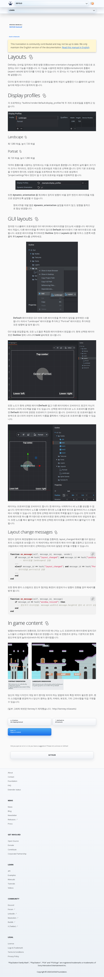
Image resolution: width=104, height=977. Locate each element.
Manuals (11, 879)
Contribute (12, 849)
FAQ (9, 785)
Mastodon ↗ (13, 918)
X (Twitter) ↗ (13, 926)
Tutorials (11, 883)
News (10, 807)
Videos (11, 888)
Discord (11, 905)
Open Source (13, 841)
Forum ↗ (11, 909)
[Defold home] (10, 3)
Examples (12, 875)
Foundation (12, 781)
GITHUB (52, 755)
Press (10, 824)
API (9, 871)
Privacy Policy (13, 956)
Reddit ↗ (11, 922)
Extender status (14, 789)
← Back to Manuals (14, 37)
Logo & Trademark (15, 948)
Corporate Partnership (17, 854)
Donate (11, 845)
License (11, 943)
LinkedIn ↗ (12, 913)
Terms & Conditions (16, 952)
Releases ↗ (13, 819)
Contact (11, 777)
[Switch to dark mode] (92, 3)
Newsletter (12, 815)
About (10, 772)
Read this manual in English (75, 47)
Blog (9, 811)
